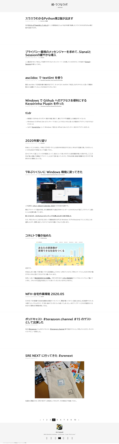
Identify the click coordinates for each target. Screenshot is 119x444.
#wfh (42, 296)
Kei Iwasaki (59, 432)
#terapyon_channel (57, 329)
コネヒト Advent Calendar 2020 (43, 206)
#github (48, 106)
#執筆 (46, 21)
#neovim (56, 80)
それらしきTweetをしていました (38, 25)
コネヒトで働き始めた (38, 235)
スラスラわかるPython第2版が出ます (49, 18)
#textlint (43, 80)
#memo (43, 143)
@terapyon (33, 329)
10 (75, 420)
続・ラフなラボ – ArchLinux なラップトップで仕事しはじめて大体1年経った (48, 216)
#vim (52, 80)
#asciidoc (47, 80)
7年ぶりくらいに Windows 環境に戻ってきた (54, 172)
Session (28, 64)
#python (42, 21)
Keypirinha (36, 127)
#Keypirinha (54, 106)
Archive (60, 7)
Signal (87, 62)
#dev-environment (60, 174)
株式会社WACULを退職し (43, 278)
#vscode (60, 80)
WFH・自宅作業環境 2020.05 (44, 294)
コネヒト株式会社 (68, 278)
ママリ (39, 280)
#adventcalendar (50, 174)
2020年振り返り (36, 140)
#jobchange (44, 238)
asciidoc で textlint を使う (44, 77)
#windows (43, 106)
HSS (25, 442)
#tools (42, 57)
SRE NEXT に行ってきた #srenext (49, 355)
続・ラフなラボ (59, 4)
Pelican (16, 442)
